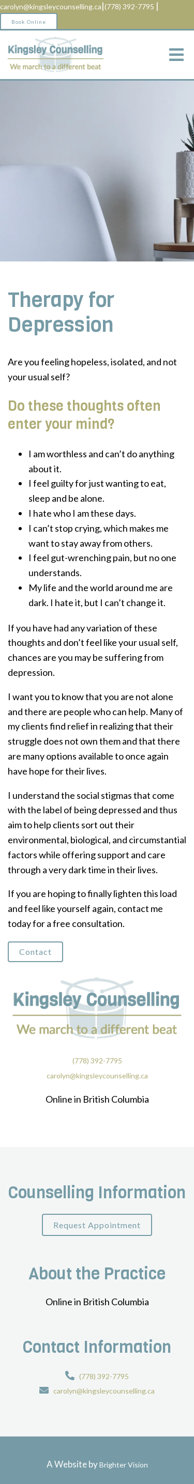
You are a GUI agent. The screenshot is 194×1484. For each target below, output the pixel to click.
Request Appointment (97, 1225)
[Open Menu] (176, 55)
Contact (35, 951)
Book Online (28, 22)
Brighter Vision (123, 1464)
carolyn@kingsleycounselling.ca (50, 6)
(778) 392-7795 (129, 6)
